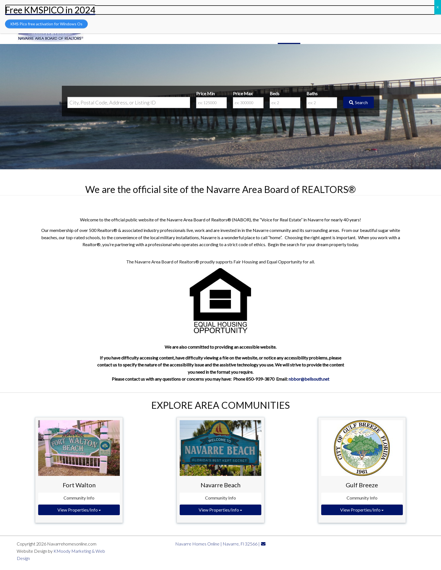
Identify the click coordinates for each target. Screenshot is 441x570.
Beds (274, 93)
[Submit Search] (358, 102)
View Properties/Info (79, 509)
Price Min (205, 93)
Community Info (79, 497)
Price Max (243, 93)
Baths (312, 93)
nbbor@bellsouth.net (309, 378)
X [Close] (438, 7)
